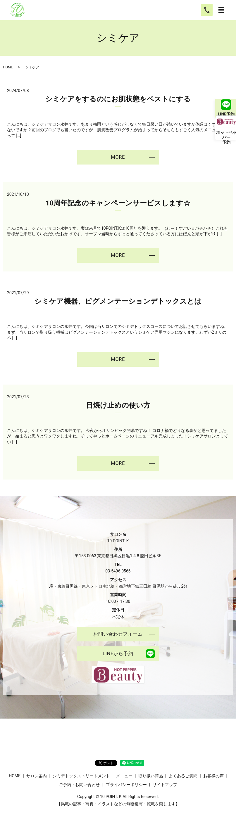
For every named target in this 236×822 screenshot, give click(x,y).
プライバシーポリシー (126, 784)
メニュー (124, 775)
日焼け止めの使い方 (118, 405)
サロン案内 (36, 775)
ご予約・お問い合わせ (79, 784)
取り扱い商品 (150, 775)
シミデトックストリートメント (81, 775)
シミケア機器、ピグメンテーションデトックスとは (118, 301)
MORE (118, 157)
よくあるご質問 (183, 775)
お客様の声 (213, 775)
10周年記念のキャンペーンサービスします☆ (118, 203)
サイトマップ (165, 784)
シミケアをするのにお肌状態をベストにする (118, 99)
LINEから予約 (118, 653)
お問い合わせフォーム (118, 634)
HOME (8, 67)
